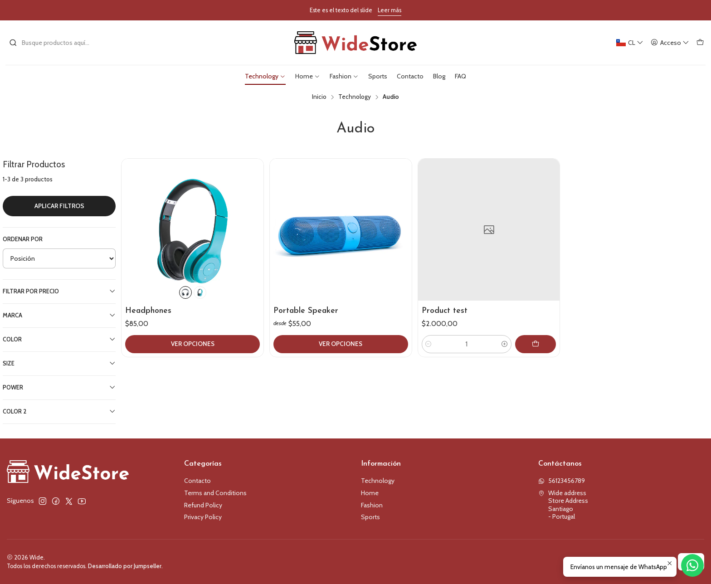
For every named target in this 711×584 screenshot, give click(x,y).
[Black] (185, 292)
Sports (370, 517)
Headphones (148, 311)
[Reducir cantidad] (428, 344)
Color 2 (59, 411)
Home (370, 493)
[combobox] (55, 43)
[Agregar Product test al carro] (535, 344)
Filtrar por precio (59, 291)
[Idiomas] (630, 42)
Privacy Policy (203, 517)
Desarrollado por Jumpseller (124, 566)
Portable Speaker (305, 311)
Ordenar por (23, 239)
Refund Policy (203, 505)
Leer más (389, 10)
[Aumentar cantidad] (504, 344)
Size (59, 363)
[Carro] (700, 42)
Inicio (319, 97)
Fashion (372, 505)
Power (59, 387)
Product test (445, 311)
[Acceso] (670, 42)
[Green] (200, 292)
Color (59, 339)
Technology (354, 97)
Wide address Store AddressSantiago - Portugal (563, 505)
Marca (59, 315)
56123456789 (561, 481)
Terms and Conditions (215, 493)
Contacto (197, 481)
